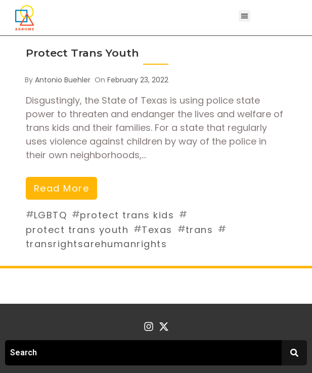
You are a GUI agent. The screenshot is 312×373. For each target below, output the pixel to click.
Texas (157, 229)
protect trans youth (77, 229)
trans (199, 229)
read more (62, 188)
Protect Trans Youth (82, 52)
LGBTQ (50, 215)
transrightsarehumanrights (96, 244)
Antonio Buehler (63, 80)
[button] (244, 16)
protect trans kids (127, 215)
